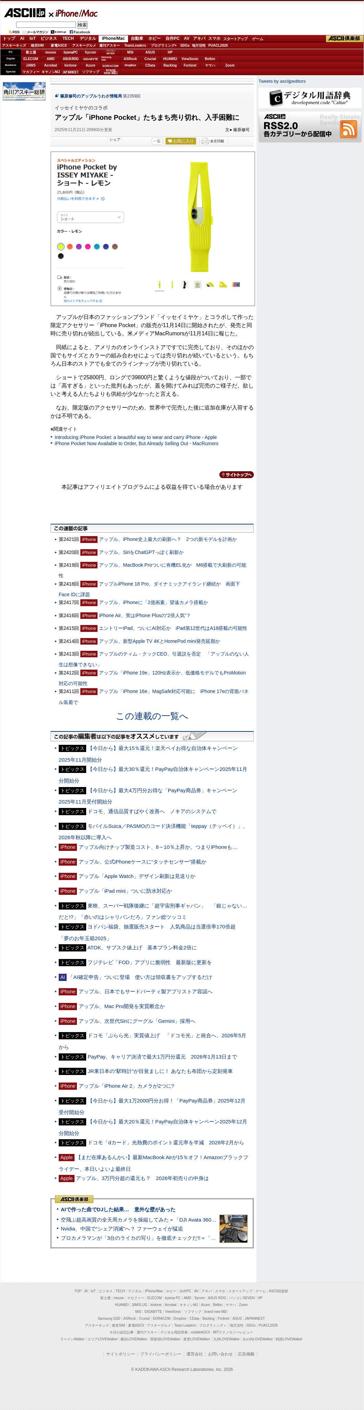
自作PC (173, 38)
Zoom (230, 65)
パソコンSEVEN (110, 52)
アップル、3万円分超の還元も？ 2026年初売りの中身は (142, 1178)
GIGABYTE (90, 59)
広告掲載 (246, 1354)
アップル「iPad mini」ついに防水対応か (125, 891)
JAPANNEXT (70, 71)
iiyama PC (173, 1298)
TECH (68, 38)
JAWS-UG (139, 1305)
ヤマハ (210, 65)
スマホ (214, 38)
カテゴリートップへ (232, 474)
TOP (78, 1291)
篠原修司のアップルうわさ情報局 (91, 96)
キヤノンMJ (51, 72)
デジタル (88, 38)
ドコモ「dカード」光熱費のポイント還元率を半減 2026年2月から (166, 1142)
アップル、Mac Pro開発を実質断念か (122, 1006)
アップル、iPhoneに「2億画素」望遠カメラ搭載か (153, 602)
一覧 (157, 141)
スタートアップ (235, 39)
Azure (90, 65)
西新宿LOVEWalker (165, 1339)
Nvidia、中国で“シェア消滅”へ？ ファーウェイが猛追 (122, 1229)
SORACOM (162, 1318)
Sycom (90, 52)
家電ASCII (59, 45)
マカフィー (30, 72)
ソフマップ (90, 72)
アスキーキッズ (14, 45)
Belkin (210, 59)
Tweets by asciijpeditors (282, 81)
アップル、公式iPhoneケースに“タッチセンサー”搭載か (142, 862)
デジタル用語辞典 (174, 1332)
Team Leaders (185, 1325)
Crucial (150, 59)
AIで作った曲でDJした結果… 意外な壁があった (118, 1209)
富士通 (31, 52)
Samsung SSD (109, 1318)
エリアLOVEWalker (102, 1339)
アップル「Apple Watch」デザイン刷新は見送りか (137, 876)
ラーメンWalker (72, 1339)
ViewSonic (190, 59)
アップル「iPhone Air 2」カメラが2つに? (126, 1086)
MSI (130, 52)
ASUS (150, 52)
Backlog (170, 65)
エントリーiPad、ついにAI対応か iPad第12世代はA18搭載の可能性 (173, 628)
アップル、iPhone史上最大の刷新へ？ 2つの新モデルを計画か (168, 539)
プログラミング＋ (213, 1325)
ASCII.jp (24, 12)
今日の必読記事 (122, 1332)
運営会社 (194, 1354)
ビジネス (49, 38)
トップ (9, 38)
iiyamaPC (71, 52)
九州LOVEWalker (226, 1339)
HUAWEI (170, 59)
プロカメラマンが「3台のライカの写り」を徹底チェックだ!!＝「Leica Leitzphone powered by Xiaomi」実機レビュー (196, 1238)
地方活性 (199, 45)
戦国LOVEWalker (289, 1339)
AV (187, 38)
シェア (115, 139)
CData (150, 65)
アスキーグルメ (84, 45)
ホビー (154, 38)
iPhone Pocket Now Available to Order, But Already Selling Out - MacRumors (136, 443)
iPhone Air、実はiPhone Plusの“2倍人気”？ (145, 615)
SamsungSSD (106, 58)
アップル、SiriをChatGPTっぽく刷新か (141, 552)
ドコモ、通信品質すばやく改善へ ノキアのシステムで (152, 811)
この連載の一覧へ (152, 716)
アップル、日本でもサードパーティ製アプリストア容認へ (146, 991)
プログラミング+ (164, 45)
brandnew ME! (111, 72)
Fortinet (190, 65)
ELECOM (30, 59)
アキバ (199, 38)
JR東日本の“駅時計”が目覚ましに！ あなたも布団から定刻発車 (160, 1071)
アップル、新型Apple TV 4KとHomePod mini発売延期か (159, 641)
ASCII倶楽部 (344, 38)
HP (170, 52)
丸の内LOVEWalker (258, 1339)
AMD (51, 59)
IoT (33, 38)
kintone (71, 65)
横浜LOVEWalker (134, 1339)
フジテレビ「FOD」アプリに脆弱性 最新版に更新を (150, 962)
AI (22, 38)
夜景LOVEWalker (196, 1339)
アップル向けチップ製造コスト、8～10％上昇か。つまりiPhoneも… (158, 847)
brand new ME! (215, 1312)
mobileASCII (200, 1332)
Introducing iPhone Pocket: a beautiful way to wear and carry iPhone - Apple (136, 437)
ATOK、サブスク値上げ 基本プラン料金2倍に (141, 947)
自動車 (137, 38)
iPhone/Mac (73, 13)
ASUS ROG (70, 59)
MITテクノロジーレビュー (233, 1332)
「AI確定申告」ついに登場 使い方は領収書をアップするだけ (140, 977)
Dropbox (130, 65)
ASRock (130, 59)
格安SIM (37, 45)
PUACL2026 (218, 45)
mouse (50, 52)
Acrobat (50, 65)
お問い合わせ (220, 1354)
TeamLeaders (135, 45)
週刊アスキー (109, 45)
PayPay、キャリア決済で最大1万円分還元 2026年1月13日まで (162, 1057)
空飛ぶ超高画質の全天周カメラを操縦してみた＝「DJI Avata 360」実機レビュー (154, 1220)
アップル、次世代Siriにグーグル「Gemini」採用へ (137, 1021)
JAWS (30, 65)
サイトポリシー (120, 1354)
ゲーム (257, 39)
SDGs (185, 45)
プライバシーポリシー (160, 1354)
